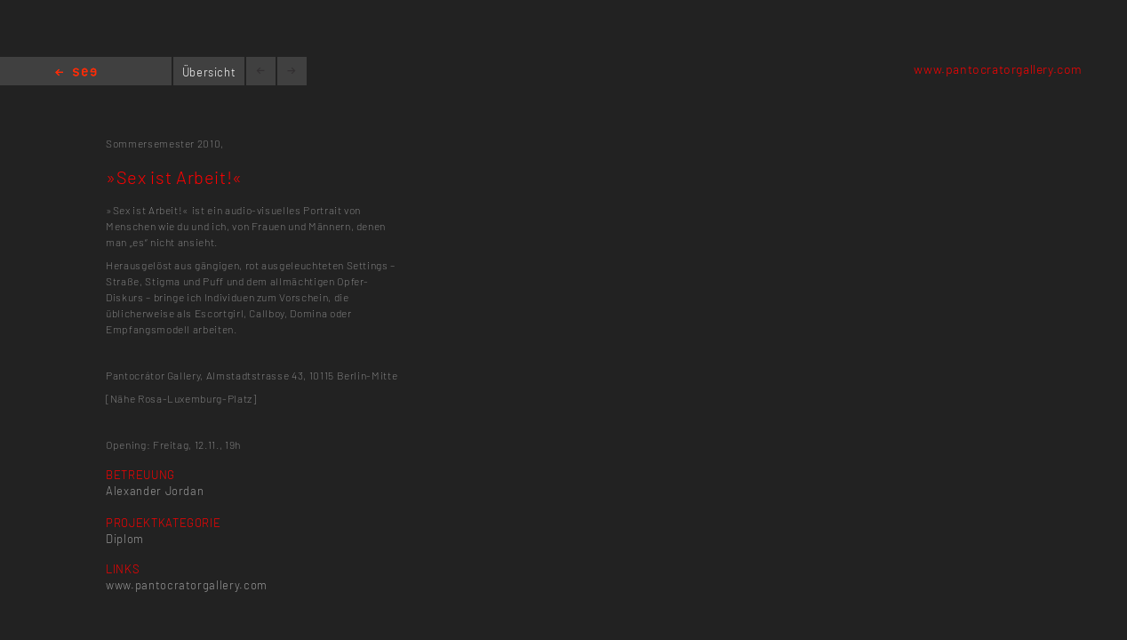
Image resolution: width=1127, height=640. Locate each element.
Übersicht (209, 72)
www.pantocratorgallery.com (998, 68)
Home (76, 73)
